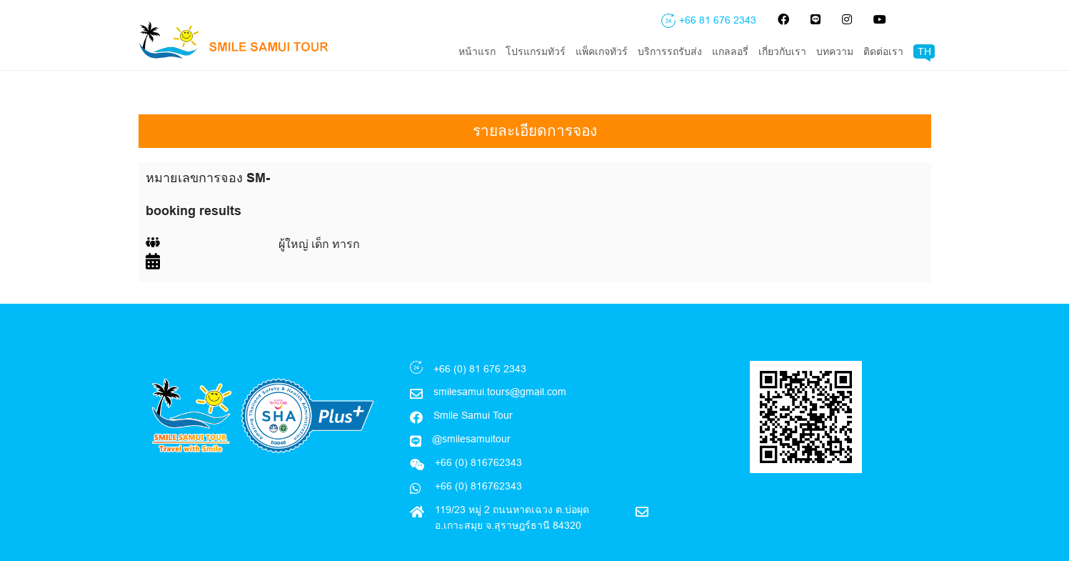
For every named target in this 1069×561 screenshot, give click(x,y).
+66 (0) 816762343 (477, 456)
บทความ (834, 51)
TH (924, 51)
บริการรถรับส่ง (670, 51)
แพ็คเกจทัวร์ (602, 51)
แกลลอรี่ (730, 51)
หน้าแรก (477, 51)
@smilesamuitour (471, 408)
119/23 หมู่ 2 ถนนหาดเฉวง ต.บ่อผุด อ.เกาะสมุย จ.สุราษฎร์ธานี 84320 (512, 487)
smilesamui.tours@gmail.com (499, 361)
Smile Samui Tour (473, 385)
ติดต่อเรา (883, 51)
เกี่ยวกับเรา (782, 51)
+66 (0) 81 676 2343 (479, 338)
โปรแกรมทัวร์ (536, 51)
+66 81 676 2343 (717, 20)
